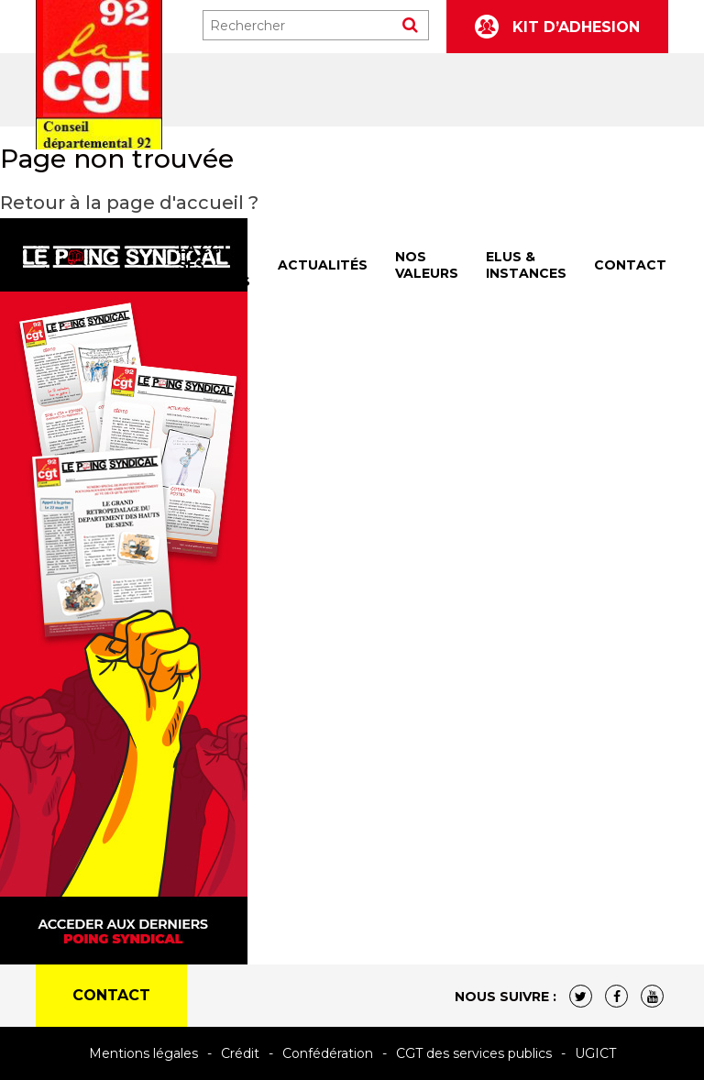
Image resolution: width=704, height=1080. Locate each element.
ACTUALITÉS (323, 265)
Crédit (240, 1053)
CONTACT (630, 265)
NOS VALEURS (426, 264)
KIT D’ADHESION (557, 27)
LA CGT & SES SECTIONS (214, 265)
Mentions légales (143, 1053)
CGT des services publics (474, 1053)
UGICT (595, 1053)
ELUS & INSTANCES (526, 264)
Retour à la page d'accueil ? (129, 203)
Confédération (327, 1053)
